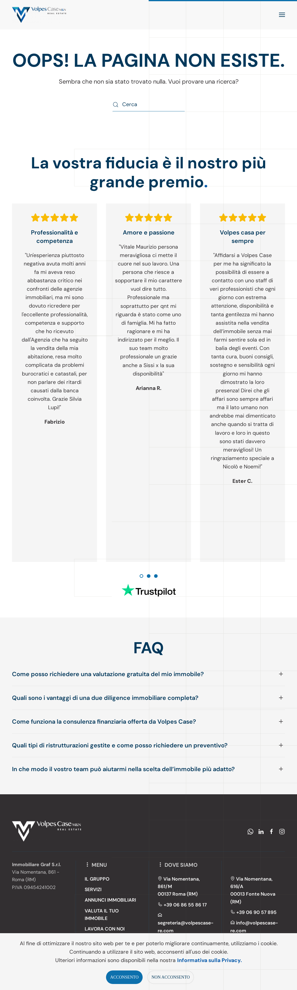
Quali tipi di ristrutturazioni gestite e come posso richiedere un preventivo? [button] (120, 745)
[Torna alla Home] (39, 14)
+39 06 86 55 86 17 (182, 905)
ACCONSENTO (124, 977)
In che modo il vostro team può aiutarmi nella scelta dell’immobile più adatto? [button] (123, 769)
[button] (282, 15)
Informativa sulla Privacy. (209, 960)
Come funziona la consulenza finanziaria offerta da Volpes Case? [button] (104, 721)
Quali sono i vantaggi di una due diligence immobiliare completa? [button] (105, 698)
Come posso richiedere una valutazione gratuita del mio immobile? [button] (108, 674)
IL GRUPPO (97, 879)
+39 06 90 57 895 (253, 912)
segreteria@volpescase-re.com (186, 923)
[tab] (141, 576)
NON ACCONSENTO (170, 977)
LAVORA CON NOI (105, 929)
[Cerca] (149, 105)
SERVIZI (93, 889)
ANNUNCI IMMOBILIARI (110, 900)
